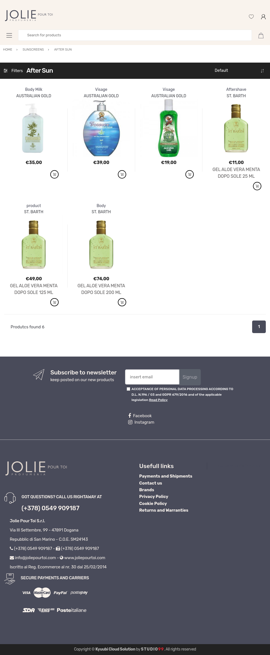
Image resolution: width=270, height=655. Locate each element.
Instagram (141, 422)
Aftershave (236, 89)
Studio (152, 649)
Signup (190, 377)
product (34, 205)
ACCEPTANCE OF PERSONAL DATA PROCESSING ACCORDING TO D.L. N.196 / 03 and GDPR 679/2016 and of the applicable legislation (182, 394)
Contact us (150, 483)
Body (101, 205)
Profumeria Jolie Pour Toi (236, 465)
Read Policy (158, 400)
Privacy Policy (153, 496)
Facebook (140, 415)
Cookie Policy (153, 503)
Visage (101, 89)
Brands (146, 489)
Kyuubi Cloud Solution (115, 649)
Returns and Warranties (163, 510)
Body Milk (33, 89)
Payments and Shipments (165, 476)
